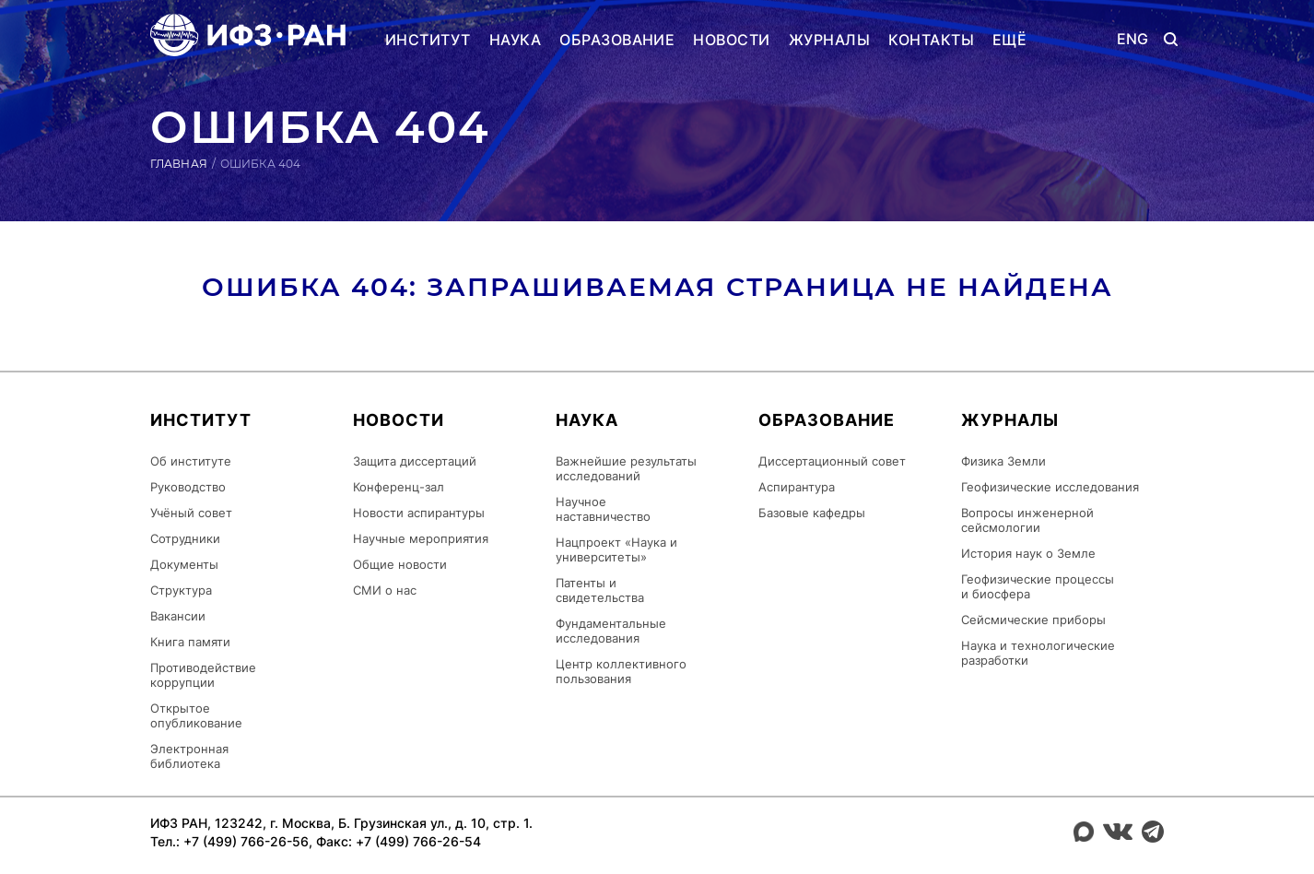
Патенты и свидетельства (600, 590)
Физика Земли (1003, 461)
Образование (617, 39)
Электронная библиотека (189, 756)
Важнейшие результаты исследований (626, 468)
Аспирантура (796, 486)
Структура (181, 590)
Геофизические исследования (1050, 486)
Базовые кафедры (811, 512)
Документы (184, 564)
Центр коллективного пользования (621, 671)
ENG (1133, 39)
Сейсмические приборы (1033, 619)
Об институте (190, 461)
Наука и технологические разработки (1038, 652)
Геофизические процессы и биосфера (1037, 586)
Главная (178, 164)
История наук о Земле (1028, 553)
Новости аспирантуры (419, 512)
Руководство (188, 486)
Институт (428, 39)
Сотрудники (185, 538)
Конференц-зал (398, 486)
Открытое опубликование (196, 715)
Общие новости (400, 564)
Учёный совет (191, 512)
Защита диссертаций (414, 461)
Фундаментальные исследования (611, 630)
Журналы (829, 39)
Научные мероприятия (420, 538)
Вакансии (177, 615)
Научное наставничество (603, 509)
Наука (515, 39)
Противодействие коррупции (203, 675)
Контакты (931, 39)
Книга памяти (190, 641)
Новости (731, 39)
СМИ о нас (384, 590)
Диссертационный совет (832, 461)
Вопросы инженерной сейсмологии (1027, 520)
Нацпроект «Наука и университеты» (616, 549)
